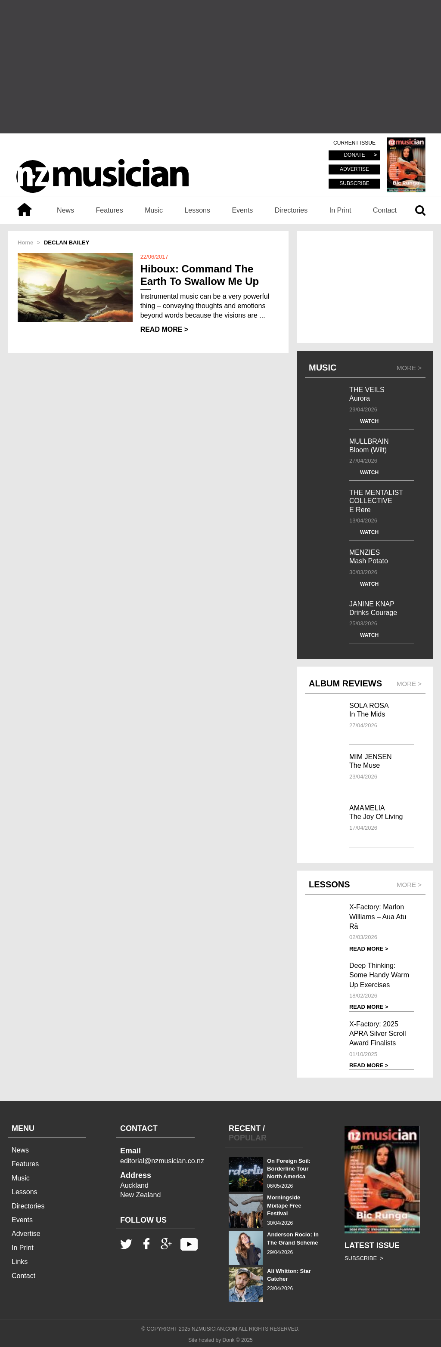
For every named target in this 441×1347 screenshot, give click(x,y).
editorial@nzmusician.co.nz (162, 1161)
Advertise (26, 1233)
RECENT (245, 1128)
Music (154, 210)
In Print (340, 210)
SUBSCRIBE (354, 183)
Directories (291, 210)
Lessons (197, 210)
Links (20, 1261)
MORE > (409, 367)
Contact (385, 210)
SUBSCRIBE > (364, 1258)
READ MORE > (164, 329)
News (65, 210)
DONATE (354, 155)
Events (242, 210)
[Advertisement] (220, 66)
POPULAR (248, 1138)
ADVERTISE (354, 170)
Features (109, 210)
